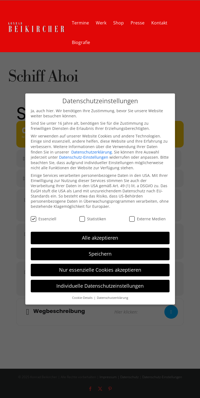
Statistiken (92, 218)
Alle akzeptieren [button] (100, 237)
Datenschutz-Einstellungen (83, 157)
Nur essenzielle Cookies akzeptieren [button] (100, 270)
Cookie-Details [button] (82, 298)
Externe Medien (147, 218)
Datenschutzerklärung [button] (112, 298)
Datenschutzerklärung (91, 151)
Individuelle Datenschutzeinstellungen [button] (100, 286)
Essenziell (43, 218)
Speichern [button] (100, 253)
